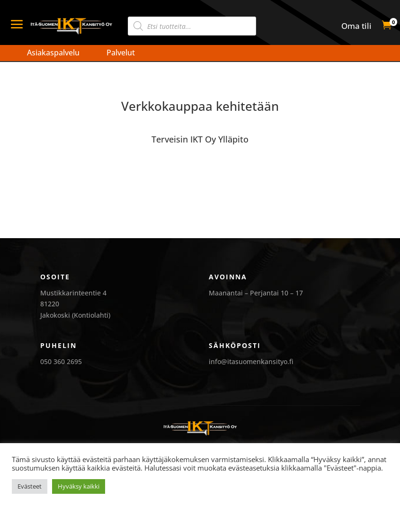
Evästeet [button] (30, 486)
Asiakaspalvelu (53, 52)
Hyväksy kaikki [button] (78, 486)
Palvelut (121, 52)
